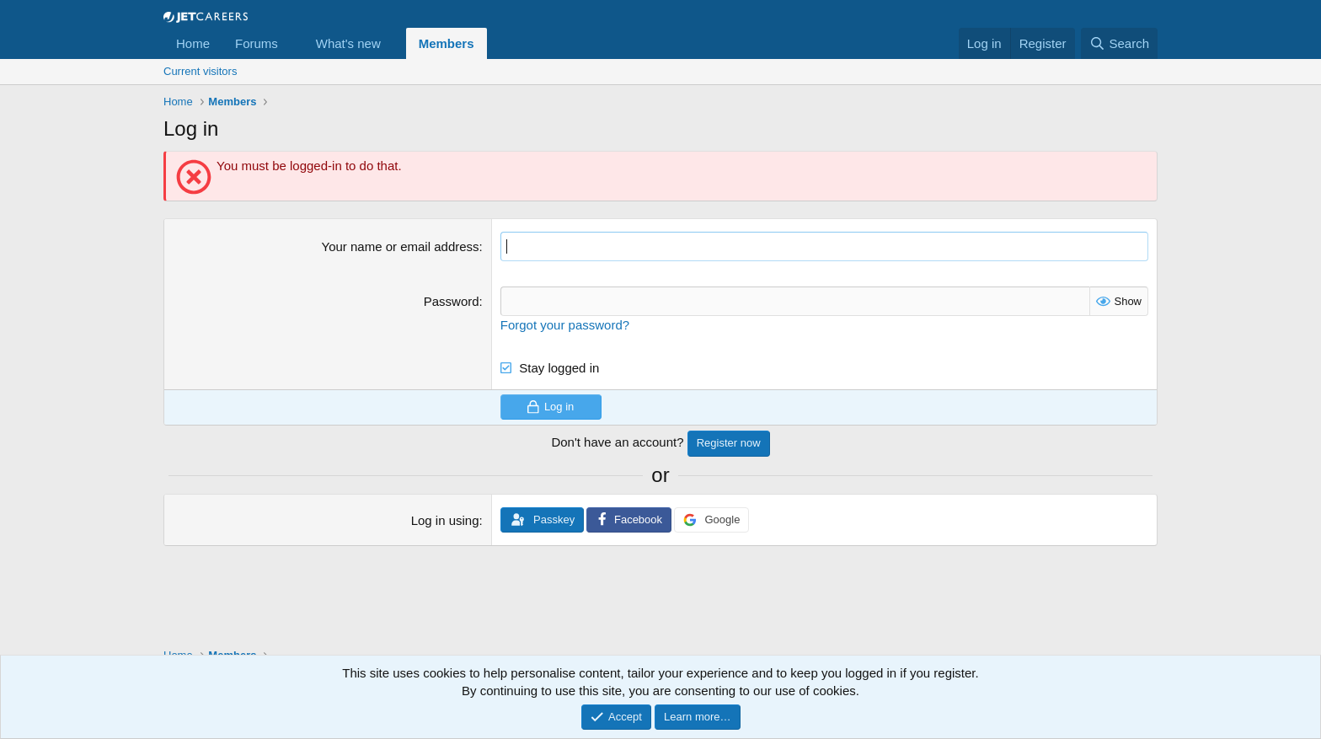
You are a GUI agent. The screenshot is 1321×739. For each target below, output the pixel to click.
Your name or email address (400, 246)
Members (446, 43)
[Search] (1119, 43)
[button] (291, 43)
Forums (256, 43)
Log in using (445, 520)
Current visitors (200, 71)
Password (451, 301)
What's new (348, 43)
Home (193, 43)
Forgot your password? (564, 325)
